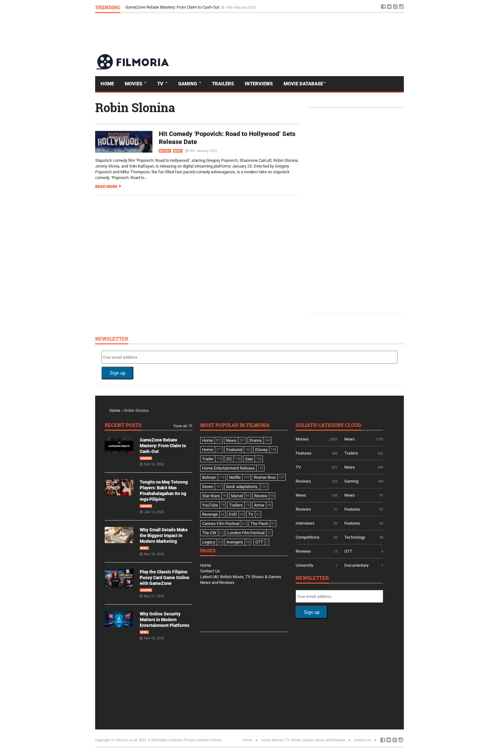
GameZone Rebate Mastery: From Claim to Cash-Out (172, 7)
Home (107, 84)
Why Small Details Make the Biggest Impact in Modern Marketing (164, 535)
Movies (134, 84)
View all (180, 426)
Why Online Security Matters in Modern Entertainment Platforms (164, 619)
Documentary (356, 565)
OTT (348, 551)
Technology (354, 537)
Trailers (223, 84)
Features (304, 453)
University (304, 565)
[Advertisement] (288, 33)
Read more (106, 186)
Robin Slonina (135, 107)
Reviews (303, 481)
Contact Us (210, 571)
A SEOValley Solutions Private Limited (178, 740)
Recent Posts (123, 425)
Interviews (259, 84)
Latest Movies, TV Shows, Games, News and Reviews (303, 740)
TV (161, 84)
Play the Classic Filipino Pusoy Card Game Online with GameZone (164, 577)
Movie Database (303, 84)
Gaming (188, 84)
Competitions (308, 537)
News (178, 151)
